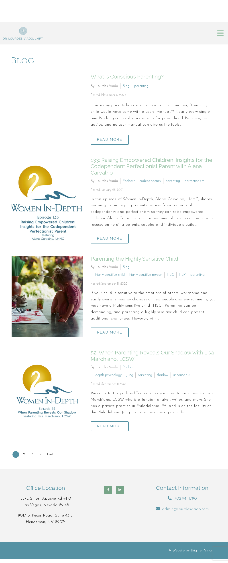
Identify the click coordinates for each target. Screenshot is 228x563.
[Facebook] (108, 494)
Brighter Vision (202, 554)
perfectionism (194, 181)
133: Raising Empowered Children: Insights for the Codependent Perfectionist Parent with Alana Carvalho (151, 166)
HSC (170, 276)
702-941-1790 (185, 502)
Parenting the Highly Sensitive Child (134, 260)
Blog (126, 85)
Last (54, 458)
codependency (150, 181)
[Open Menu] (220, 33)
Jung (129, 378)
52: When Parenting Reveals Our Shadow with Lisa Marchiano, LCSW (152, 358)
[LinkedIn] (120, 494)
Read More (111, 139)
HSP (182, 276)
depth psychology (108, 378)
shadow (162, 378)
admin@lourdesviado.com (185, 513)
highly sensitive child (110, 276)
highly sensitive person (145, 276)
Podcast (129, 181)
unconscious (182, 378)
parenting (141, 85)
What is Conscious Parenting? (127, 76)
